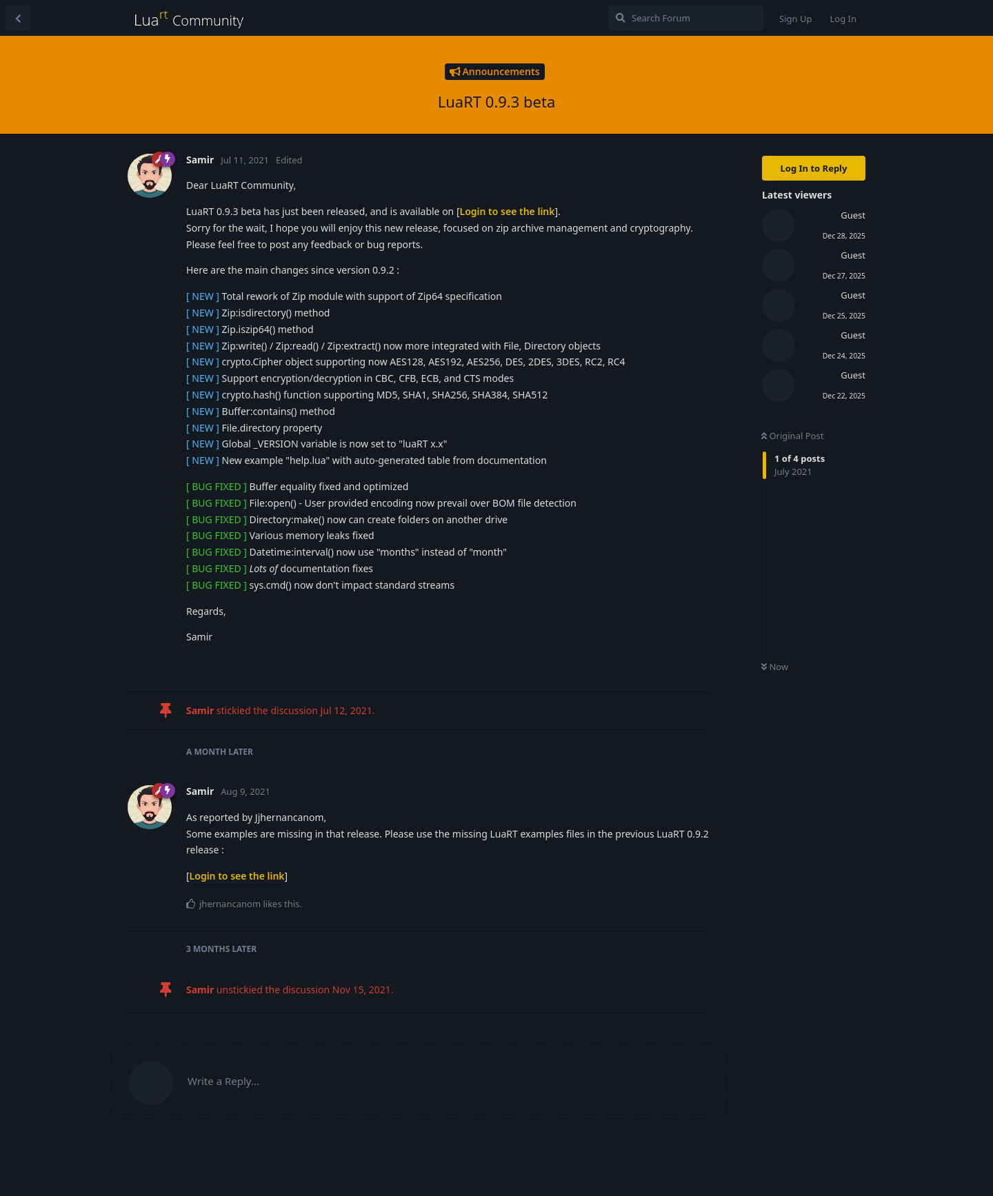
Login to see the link (507, 211)
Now (774, 666)
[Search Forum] (685, 18)
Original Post (792, 435)
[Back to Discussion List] (18, 18)
